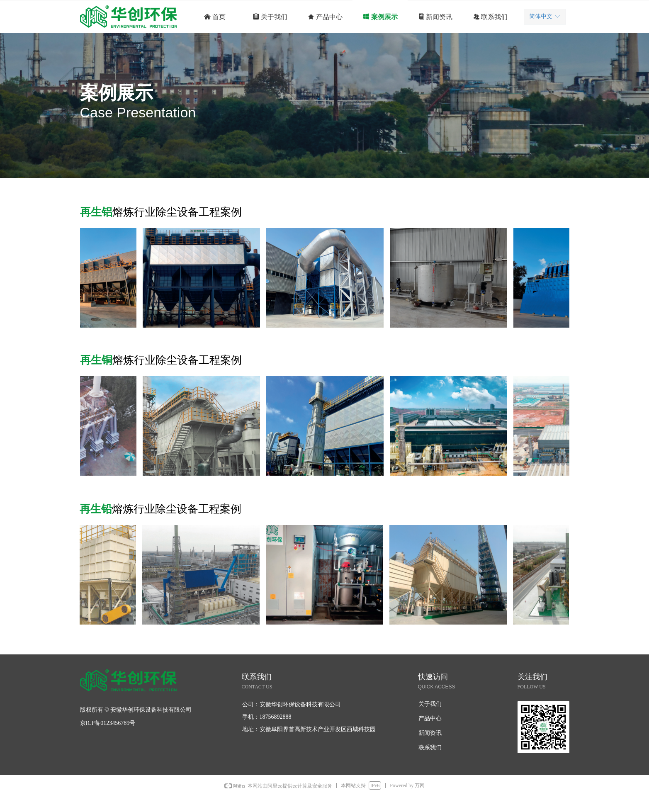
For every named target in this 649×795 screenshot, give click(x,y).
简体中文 (540, 16)
